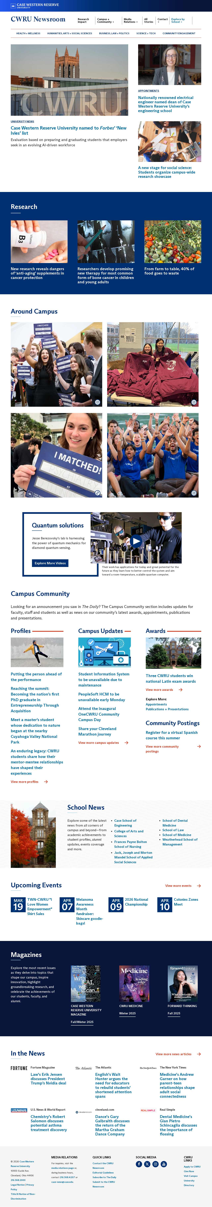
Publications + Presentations (167, 709)
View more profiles (29, 781)
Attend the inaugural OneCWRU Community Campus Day (98, 714)
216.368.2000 (18, 1180)
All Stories (148, 20)
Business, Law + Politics (114, 33)
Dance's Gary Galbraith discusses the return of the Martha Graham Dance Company (112, 1125)
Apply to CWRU (192, 1166)
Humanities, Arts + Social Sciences (69, 33)
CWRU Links (188, 1159)
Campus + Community (105, 20)
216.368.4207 (67, 1177)
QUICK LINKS (102, 1157)
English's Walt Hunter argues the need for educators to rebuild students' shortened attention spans (113, 1085)
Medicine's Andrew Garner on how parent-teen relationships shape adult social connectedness (177, 1085)
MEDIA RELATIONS (64, 1157)
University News (22, 121)
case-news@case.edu (62, 1181)
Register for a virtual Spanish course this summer (172, 735)
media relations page (62, 1167)
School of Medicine (176, 835)
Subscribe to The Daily (104, 1177)
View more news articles (173, 1054)
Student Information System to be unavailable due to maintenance (103, 680)
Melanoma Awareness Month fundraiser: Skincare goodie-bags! (89, 911)
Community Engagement (179, 33)
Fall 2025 (174, 1013)
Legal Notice (18, 1184)
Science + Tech (146, 33)
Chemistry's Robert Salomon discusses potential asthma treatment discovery (49, 1123)
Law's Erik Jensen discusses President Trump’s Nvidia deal (48, 1079)
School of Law (173, 830)
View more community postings (173, 748)
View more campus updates (103, 742)
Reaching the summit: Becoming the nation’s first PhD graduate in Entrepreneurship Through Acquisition (35, 699)
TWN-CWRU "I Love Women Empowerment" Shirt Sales (39, 906)
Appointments (148, 90)
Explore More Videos (50, 563)
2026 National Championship (136, 902)
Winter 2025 (127, 1013)
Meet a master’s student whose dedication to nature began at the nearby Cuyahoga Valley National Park (35, 730)
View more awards (164, 689)
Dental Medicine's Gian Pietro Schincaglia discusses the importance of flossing (178, 1125)
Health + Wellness (28, 33)
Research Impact (83, 20)
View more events (183, 885)
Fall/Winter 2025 (82, 1022)
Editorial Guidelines (103, 1172)
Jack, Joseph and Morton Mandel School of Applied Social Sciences (133, 857)
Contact (163, 20)
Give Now (189, 1171)
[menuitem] (28, 33)
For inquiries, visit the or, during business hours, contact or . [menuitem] (64, 1172)
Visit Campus (191, 1175)
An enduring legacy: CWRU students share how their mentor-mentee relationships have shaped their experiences (37, 762)
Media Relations (131, 20)
